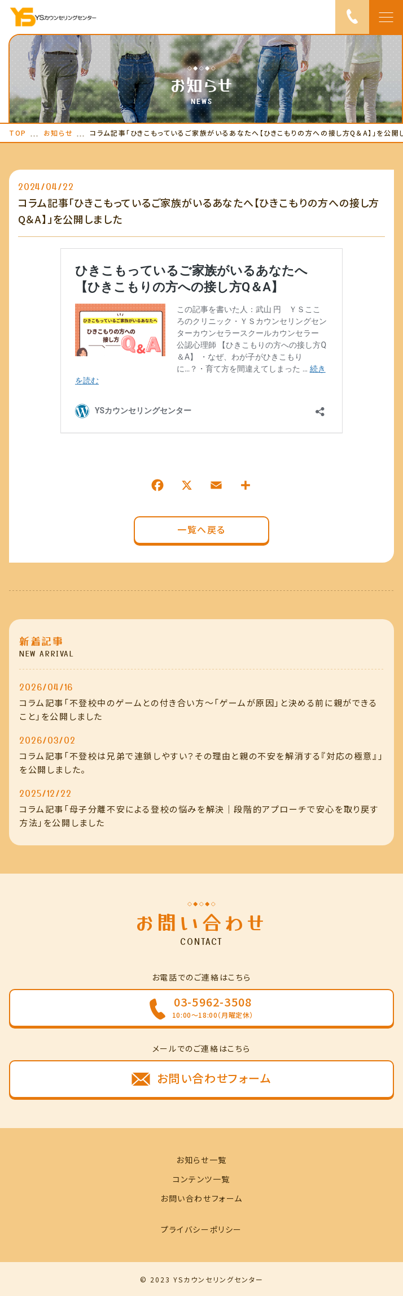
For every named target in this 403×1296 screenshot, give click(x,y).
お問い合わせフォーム (201, 1198)
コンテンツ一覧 (201, 1179)
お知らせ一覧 (201, 1159)
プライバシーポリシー (201, 1229)
